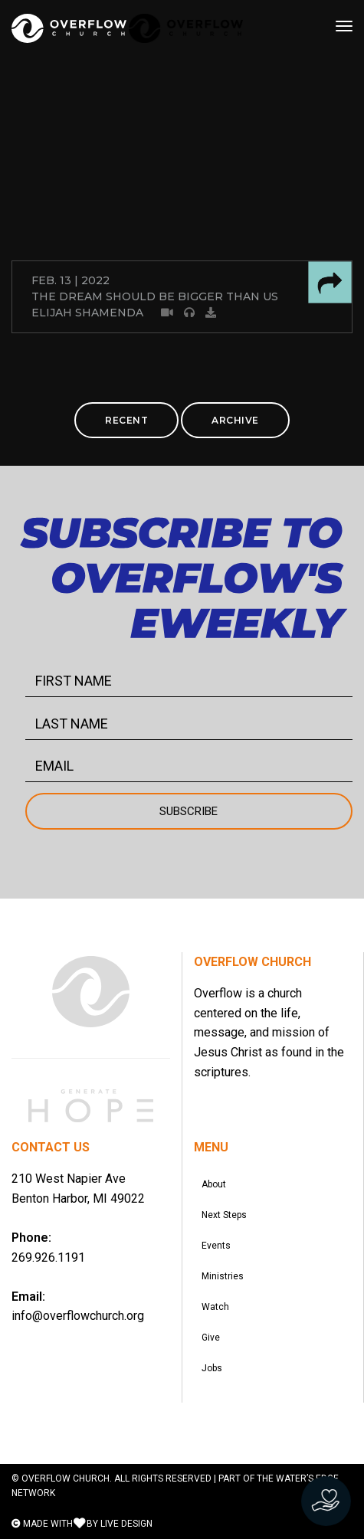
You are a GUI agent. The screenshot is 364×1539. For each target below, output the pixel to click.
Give (211, 1337)
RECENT (126, 420)
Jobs (212, 1368)
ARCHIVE (235, 420)
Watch (215, 1307)
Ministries (223, 1276)
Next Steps (224, 1215)
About (214, 1184)
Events (216, 1245)
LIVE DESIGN (126, 1523)
